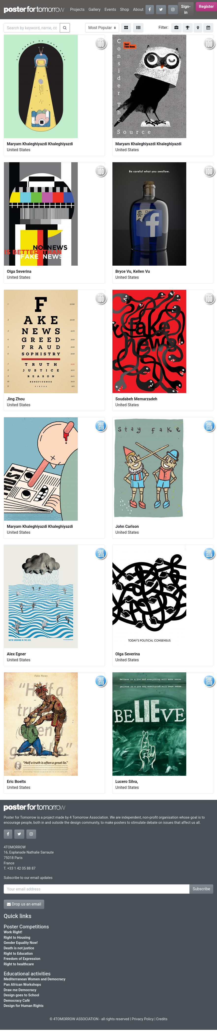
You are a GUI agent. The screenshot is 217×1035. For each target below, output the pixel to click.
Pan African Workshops (22, 985)
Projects (77, 9)
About (138, 9)
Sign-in (186, 9)
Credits (162, 1019)
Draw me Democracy (20, 990)
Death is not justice (19, 948)
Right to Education (18, 954)
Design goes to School (21, 995)
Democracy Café (17, 1001)
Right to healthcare (19, 964)
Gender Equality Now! (21, 943)
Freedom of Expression (22, 959)
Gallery (95, 9)
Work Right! (13, 932)
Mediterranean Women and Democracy (34, 979)
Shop (124, 9)
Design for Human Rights (24, 1006)
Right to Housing (17, 938)
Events (110, 9)
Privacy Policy (143, 1019)
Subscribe (201, 889)
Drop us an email (24, 904)
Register (206, 6)
